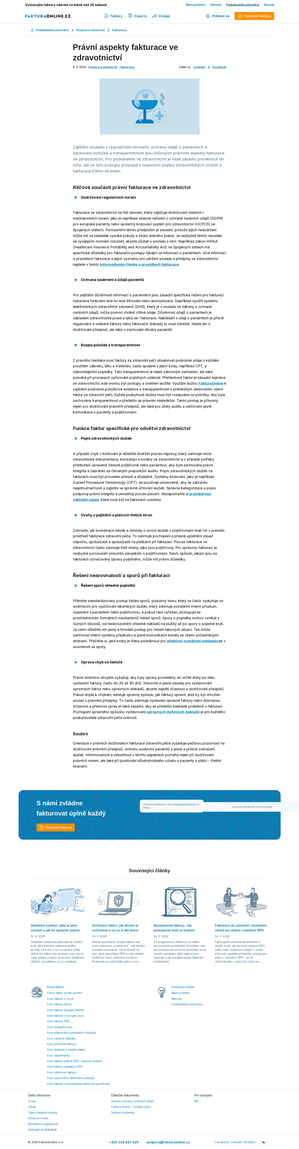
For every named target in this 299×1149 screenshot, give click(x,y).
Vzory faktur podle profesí (64, 993)
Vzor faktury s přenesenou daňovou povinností (78, 1083)
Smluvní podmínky (123, 1112)
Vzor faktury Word (59, 1004)
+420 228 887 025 (124, 1142)
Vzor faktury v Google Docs (65, 1015)
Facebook (219, 67)
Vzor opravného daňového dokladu (71, 1078)
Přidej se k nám (38, 1118)
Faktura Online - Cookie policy (131, 1106)
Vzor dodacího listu (60, 1027)
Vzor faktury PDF (58, 1021)
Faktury (113, 16)
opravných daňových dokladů (173, 712)
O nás (32, 1101)
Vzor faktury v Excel (60, 998)
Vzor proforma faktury (61, 1044)
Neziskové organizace (43, 1124)
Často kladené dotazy (42, 1112)
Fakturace (119, 30)
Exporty (137, 16)
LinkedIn (199, 67)
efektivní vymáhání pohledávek (195, 641)
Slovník (269, 4)
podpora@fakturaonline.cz (168, 1142)
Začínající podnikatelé (42, 1129)
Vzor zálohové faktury (61, 1072)
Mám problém (196, 4)
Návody (216, 4)
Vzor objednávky (58, 1055)
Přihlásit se (217, 16)
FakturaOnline (210, 383)
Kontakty (249, 1142)
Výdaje (161, 16)
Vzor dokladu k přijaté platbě (66, 1049)
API (196, 1101)
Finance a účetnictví (90, 30)
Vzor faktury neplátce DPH (64, 1066)
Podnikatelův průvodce (242, 4)
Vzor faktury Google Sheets (65, 1010)
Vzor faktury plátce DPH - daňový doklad (74, 1061)
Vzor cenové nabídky (61, 1038)
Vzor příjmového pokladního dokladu (71, 1032)
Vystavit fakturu (55, 827)
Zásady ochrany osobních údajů (132, 1101)
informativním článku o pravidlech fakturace (139, 264)
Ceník (32, 1106)
